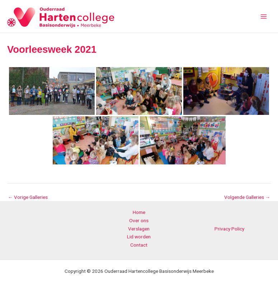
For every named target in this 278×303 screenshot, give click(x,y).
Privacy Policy (229, 229)
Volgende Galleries (247, 197)
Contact (138, 245)
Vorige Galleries (28, 197)
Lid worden (139, 236)
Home (139, 212)
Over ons (139, 220)
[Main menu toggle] (263, 16)
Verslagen (139, 229)
